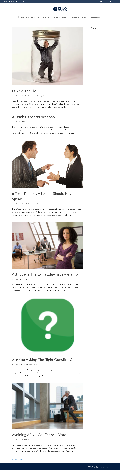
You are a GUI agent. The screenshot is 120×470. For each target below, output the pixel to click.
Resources (95, 18)
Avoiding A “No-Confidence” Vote (39, 435)
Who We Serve (61, 18)
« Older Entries (17, 460)
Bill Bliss (16, 96)
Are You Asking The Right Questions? (42, 359)
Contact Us (99, 2)
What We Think (79, 18)
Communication (32, 96)
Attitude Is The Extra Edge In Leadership (45, 274)
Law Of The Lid (24, 91)
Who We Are (27, 18)
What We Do (43, 18)
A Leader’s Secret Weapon (33, 117)
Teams (39, 204)
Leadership (40, 440)
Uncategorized (41, 96)
